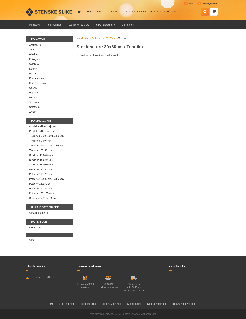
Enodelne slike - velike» (41, 131)
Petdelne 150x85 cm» (40, 188)
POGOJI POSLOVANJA (134, 11)
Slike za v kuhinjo (156, 303)
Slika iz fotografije (105, 24)
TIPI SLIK (112, 11)
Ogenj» (33, 87)
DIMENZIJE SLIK (94, 11)
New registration (209, 3)
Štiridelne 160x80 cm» (41, 164)
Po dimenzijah (54, 24)
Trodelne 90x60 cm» (40, 140)
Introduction (83, 38)
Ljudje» (33, 68)
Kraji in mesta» (37, 78)
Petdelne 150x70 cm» (40, 183)
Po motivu (34, 24)
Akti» (32, 49)
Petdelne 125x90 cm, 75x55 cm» (46, 179)
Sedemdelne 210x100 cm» (43, 198)
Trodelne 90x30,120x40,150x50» (46, 136)
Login (192, 3)
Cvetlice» (34, 64)
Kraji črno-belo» (37, 83)
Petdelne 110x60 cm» (40, 169)
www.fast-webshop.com (143, 314)
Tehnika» (34, 102)
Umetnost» (35, 107)
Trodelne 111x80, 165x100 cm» (46, 145)
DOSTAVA (155, 11)
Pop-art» (33, 92)
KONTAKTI (170, 11)
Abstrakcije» (35, 45)
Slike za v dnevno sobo (184, 303)
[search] (205, 12)
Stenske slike (134, 303)
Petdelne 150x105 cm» (41, 193)
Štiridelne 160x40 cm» (41, 159)
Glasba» (33, 54)
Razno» (33, 97)
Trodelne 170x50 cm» (40, 150)
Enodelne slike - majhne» (42, 126)
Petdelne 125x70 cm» (40, 174)
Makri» (32, 73)
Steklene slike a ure (78, 24)
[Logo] (49, 11)
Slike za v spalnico (111, 303)
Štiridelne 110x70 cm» (41, 155)
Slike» (32, 239)
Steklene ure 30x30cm (103, 38)
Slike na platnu (67, 303)
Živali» (32, 111)
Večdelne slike (88, 303)
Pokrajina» (34, 59)
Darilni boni (128, 24)
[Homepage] (79, 12)
